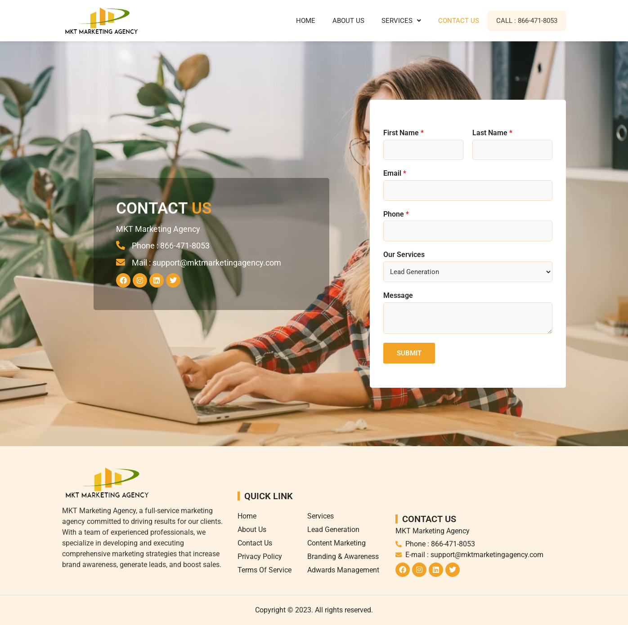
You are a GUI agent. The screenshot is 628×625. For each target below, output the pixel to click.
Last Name (492, 133)
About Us (348, 21)
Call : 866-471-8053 (526, 21)
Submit (409, 353)
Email (394, 173)
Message (398, 295)
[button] (401, 21)
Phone (396, 214)
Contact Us (458, 21)
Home (305, 21)
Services (401, 21)
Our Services (404, 254)
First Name (403, 133)
